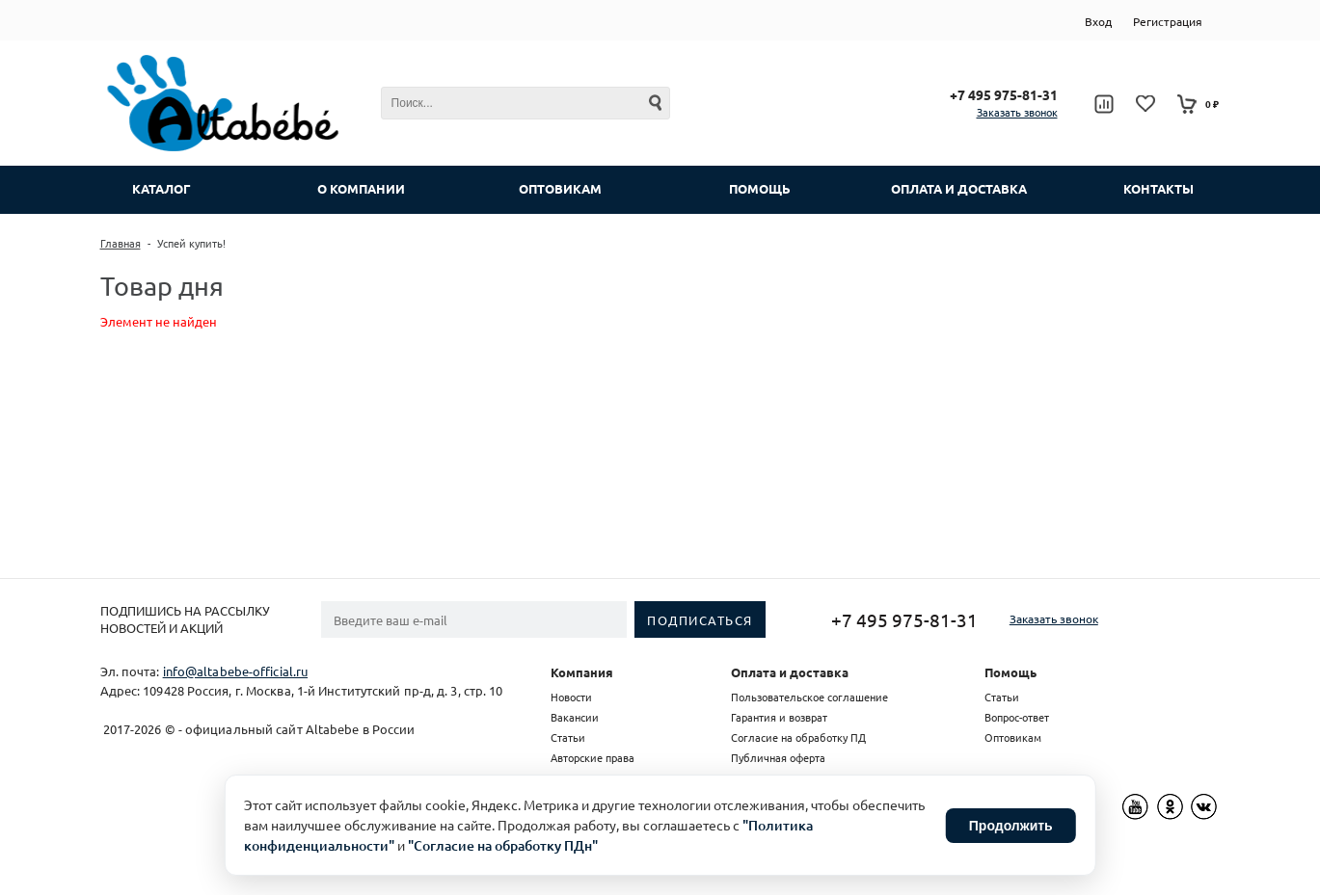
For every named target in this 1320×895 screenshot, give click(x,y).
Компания (582, 672)
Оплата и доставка (790, 672)
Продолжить (1011, 825)
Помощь (1010, 672)
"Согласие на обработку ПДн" (503, 845)
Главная (120, 242)
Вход (1098, 21)
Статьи (568, 737)
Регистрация (1167, 21)
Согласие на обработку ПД (798, 737)
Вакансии (575, 716)
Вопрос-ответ (1016, 716)
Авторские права (592, 757)
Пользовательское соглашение (809, 696)
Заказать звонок (1017, 111)
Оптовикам (1012, 737)
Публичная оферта (778, 757)
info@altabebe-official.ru (236, 671)
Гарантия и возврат (779, 716)
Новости (571, 696)
